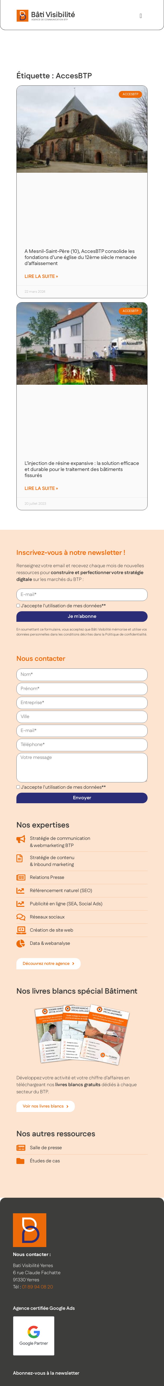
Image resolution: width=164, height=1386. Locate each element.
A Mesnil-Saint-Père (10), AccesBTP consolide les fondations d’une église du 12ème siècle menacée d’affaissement (81, 257)
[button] (141, 16)
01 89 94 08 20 (37, 1287)
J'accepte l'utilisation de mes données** (63, 606)
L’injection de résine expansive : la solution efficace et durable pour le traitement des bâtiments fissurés (82, 469)
